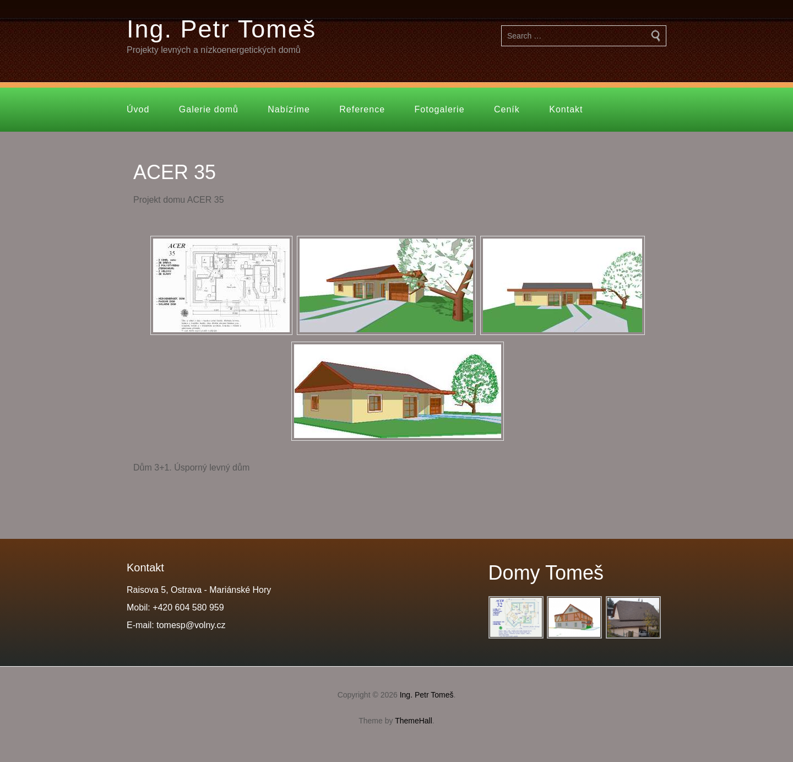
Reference (362, 109)
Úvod (138, 109)
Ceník (507, 109)
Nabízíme (288, 109)
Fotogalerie (440, 109)
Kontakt (566, 109)
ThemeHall (413, 720)
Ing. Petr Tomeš (221, 29)
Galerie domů (208, 109)
